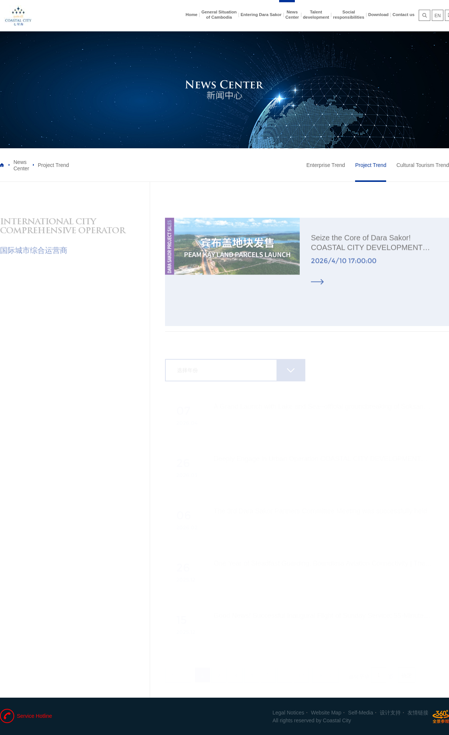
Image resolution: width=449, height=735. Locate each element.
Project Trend (370, 165)
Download (378, 14)
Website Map (326, 713)
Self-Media (360, 713)
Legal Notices (288, 713)
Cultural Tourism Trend (422, 165)
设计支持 (390, 713)
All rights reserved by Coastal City (311, 720)
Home (192, 14)
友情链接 (417, 713)
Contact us (404, 14)
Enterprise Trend (325, 165)
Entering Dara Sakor (261, 14)
